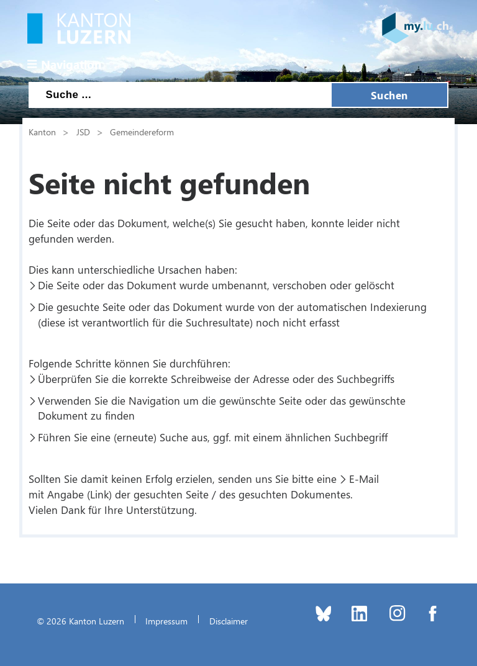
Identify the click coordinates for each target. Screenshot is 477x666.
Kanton (42, 131)
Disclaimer (228, 620)
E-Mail (364, 478)
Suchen (389, 95)
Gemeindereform (142, 131)
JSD (83, 131)
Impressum (166, 620)
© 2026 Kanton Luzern (80, 620)
